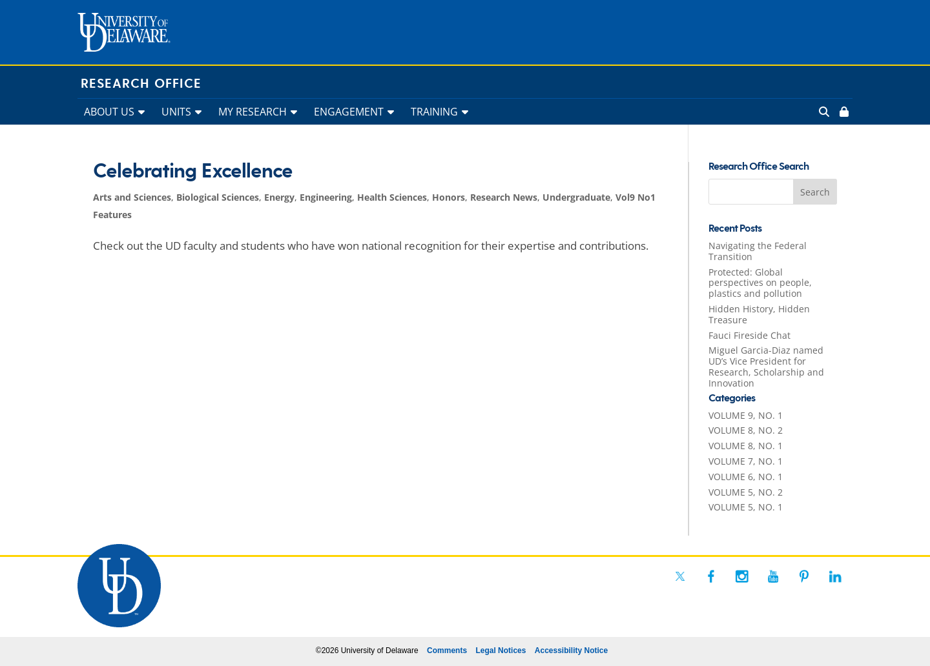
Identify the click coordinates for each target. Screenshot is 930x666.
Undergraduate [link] (576, 197)
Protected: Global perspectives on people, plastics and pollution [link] (760, 283)
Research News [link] (503, 197)
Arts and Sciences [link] (132, 197)
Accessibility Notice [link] (571, 650)
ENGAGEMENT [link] (349, 112)
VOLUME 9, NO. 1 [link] (745, 415)
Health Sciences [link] (392, 197)
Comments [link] (447, 650)
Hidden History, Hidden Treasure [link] (759, 314)
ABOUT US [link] (109, 112)
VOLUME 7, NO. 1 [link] (745, 461)
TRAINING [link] (434, 112)
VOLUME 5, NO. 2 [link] (745, 492)
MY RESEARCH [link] (252, 112)
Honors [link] (448, 197)
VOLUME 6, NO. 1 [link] (745, 476)
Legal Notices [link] (500, 650)
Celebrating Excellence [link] (193, 172)
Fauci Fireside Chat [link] (749, 335)
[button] (815, 192)
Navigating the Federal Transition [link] (757, 251)
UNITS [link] (176, 112)
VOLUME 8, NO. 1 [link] (745, 445)
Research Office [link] (141, 84)
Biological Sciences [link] (217, 197)
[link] (842, 112)
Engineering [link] (326, 197)
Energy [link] (279, 197)
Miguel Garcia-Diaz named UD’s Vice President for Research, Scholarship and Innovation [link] (766, 366)
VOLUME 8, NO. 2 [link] (745, 430)
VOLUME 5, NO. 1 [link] (745, 507)
